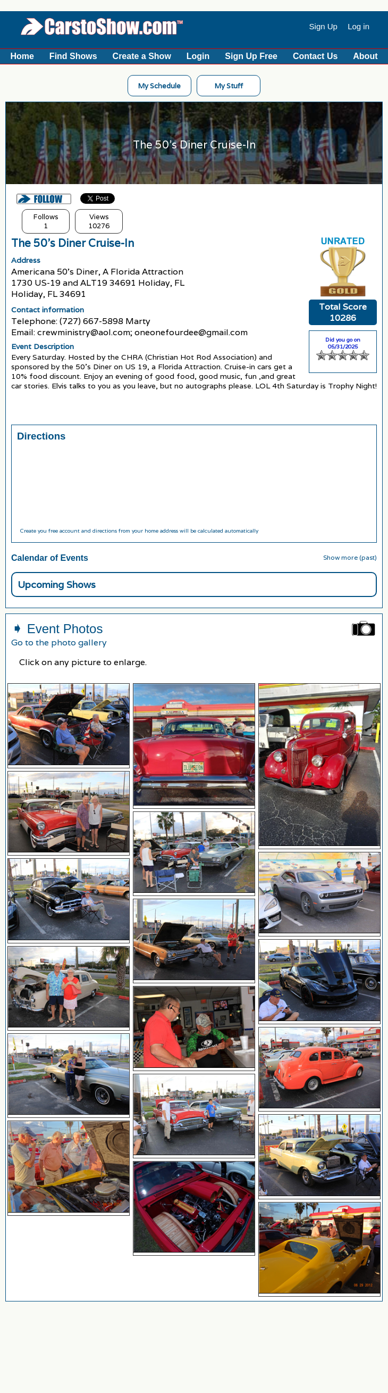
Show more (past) (350, 557)
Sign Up (323, 26)
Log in (358, 26)
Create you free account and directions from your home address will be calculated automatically (139, 530)
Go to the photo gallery (59, 642)
